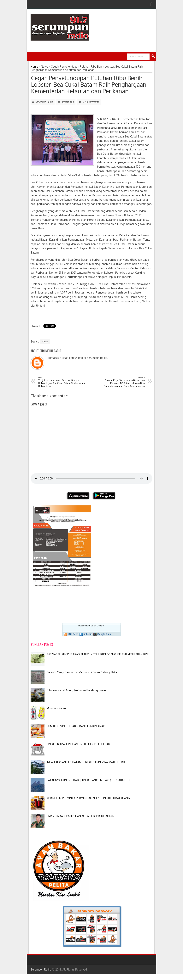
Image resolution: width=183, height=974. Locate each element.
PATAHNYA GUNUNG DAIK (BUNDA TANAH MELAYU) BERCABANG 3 (88, 780)
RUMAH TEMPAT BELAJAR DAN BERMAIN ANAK (76, 726)
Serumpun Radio (41, 969)
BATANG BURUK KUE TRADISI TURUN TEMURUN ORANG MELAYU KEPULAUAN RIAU (98, 654)
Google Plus (104, 634)
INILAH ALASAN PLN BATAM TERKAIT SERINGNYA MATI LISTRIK (86, 762)
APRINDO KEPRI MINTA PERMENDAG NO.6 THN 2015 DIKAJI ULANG (88, 798)
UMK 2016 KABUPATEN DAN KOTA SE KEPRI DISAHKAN (80, 816)
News (45, 341)
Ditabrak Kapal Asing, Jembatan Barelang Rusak (76, 690)
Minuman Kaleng (57, 708)
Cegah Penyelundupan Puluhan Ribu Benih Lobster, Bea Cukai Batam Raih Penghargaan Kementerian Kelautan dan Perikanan (88, 84)
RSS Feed (73, 634)
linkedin (87, 634)
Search (153, 56)
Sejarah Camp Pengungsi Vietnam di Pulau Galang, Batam (83, 672)
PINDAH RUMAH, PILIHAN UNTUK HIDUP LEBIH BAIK (78, 744)
